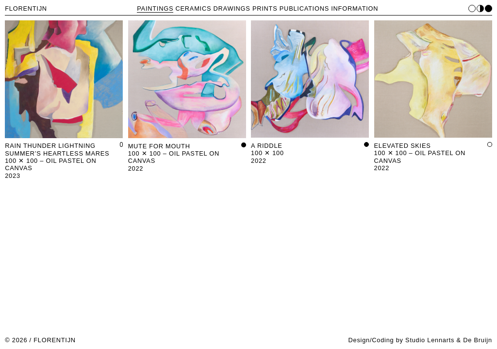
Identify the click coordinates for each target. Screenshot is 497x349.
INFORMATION (354, 8)
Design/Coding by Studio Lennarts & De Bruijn (420, 340)
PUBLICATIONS (304, 8)
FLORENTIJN (26, 8)
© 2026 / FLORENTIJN (40, 340)
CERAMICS (194, 8)
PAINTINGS (155, 8)
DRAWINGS (232, 8)
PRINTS (265, 8)
